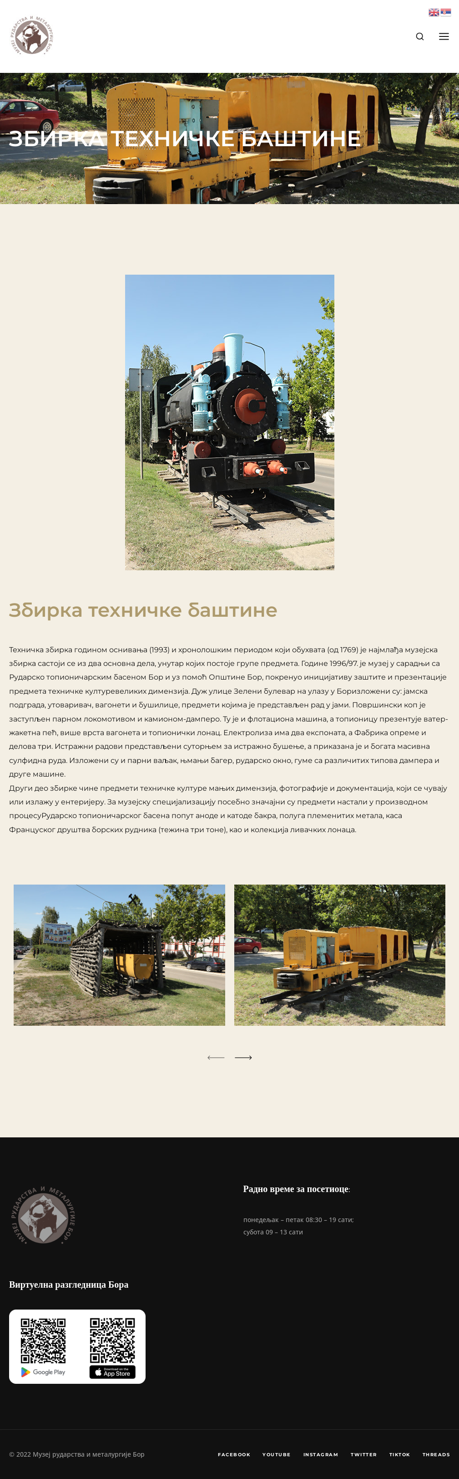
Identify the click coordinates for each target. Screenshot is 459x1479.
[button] (216, 1058)
